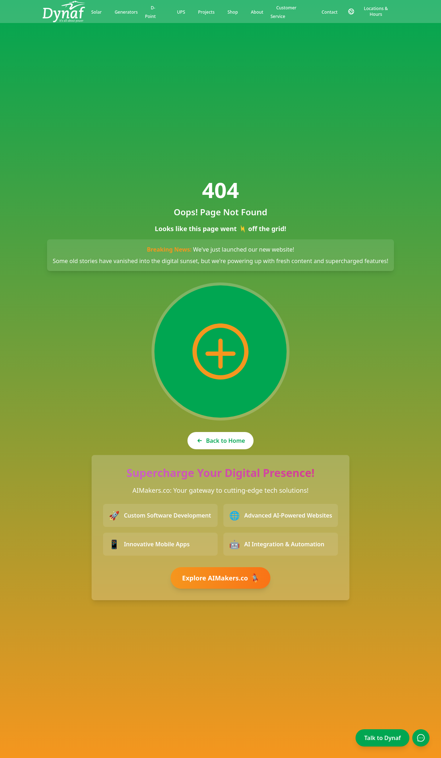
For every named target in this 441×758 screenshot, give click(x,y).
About (257, 12)
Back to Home (220, 441)
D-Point (150, 12)
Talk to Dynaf (382, 738)
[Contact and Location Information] (371, 11)
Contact (330, 12)
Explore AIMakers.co (221, 578)
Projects (206, 12)
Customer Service (283, 12)
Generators (126, 12)
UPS (181, 12)
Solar (96, 12)
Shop (232, 12)
